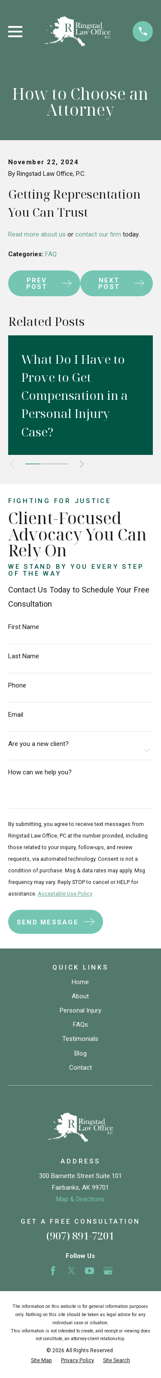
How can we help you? (40, 772)
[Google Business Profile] (107, 1270)
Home (80, 982)
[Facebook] (53, 1270)
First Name (23, 627)
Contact (80, 1067)
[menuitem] (41, 1361)
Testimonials (80, 1039)
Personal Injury (80, 1010)
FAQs (80, 1024)
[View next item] (81, 464)
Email (15, 715)
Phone (17, 685)
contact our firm (98, 234)
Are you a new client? (38, 744)
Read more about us (37, 234)
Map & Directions (80, 1199)
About (80, 996)
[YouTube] (89, 1270)
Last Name (23, 656)
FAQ (51, 254)
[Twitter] (71, 1270)
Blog (80, 1053)
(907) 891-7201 (80, 1235)
